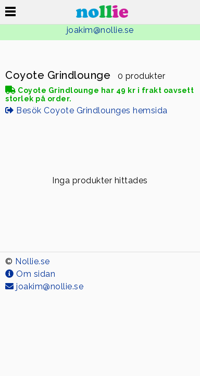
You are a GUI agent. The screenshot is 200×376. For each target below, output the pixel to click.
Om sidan (30, 274)
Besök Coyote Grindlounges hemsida (86, 110)
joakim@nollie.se (100, 30)
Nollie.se (32, 261)
